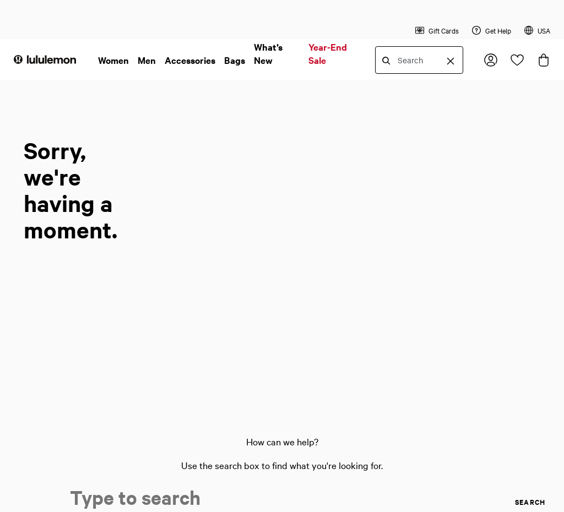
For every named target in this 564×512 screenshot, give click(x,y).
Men (147, 60)
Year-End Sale (327, 53)
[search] (506, 502)
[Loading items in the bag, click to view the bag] (544, 60)
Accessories (190, 60)
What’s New (268, 53)
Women (113, 60)
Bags (234, 60)
